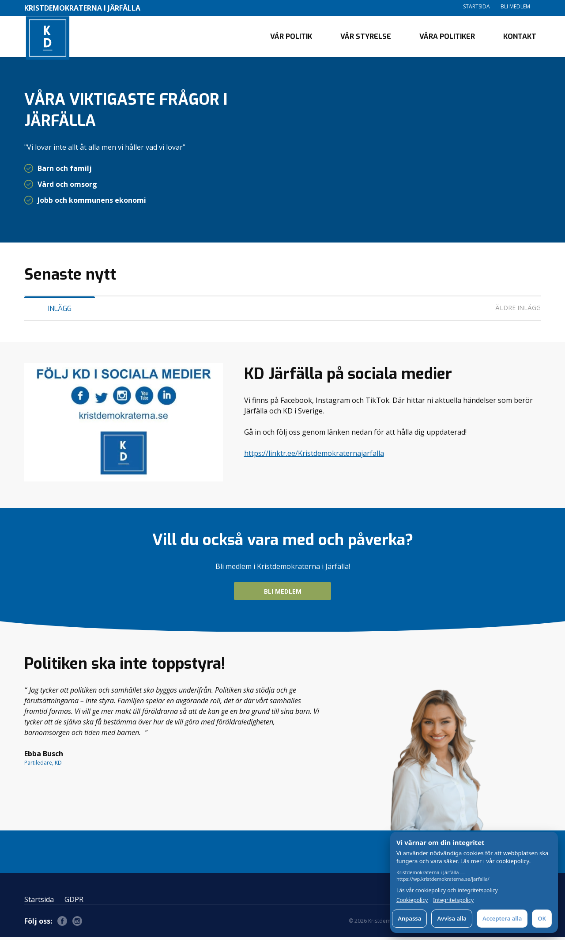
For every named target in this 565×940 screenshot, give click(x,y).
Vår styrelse (365, 37)
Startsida (476, 6)
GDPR (73, 902)
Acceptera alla (502, 918)
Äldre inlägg (518, 311)
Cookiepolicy (412, 900)
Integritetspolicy (453, 900)
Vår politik (291, 37)
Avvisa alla (452, 918)
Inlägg (60, 311)
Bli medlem (515, 6)
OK (542, 918)
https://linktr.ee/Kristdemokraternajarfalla (314, 456)
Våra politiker (447, 37)
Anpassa (409, 918)
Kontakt (519, 37)
